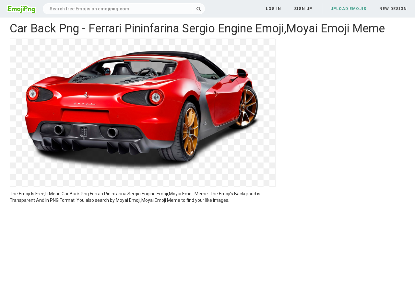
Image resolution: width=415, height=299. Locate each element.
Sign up (303, 8)
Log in (273, 8)
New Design (393, 8)
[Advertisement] (143, 252)
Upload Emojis (348, 8)
